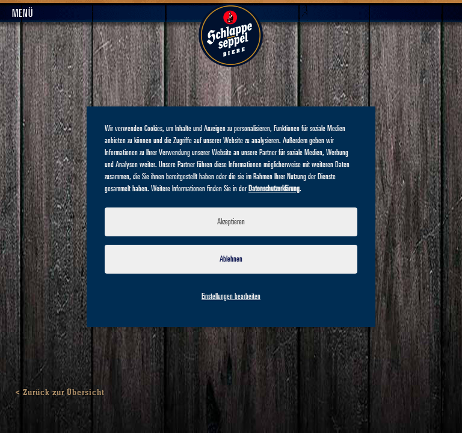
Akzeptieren (231, 222)
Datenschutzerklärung (274, 189)
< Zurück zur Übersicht (60, 392)
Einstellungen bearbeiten (231, 296)
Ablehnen (231, 259)
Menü (22, 13)
